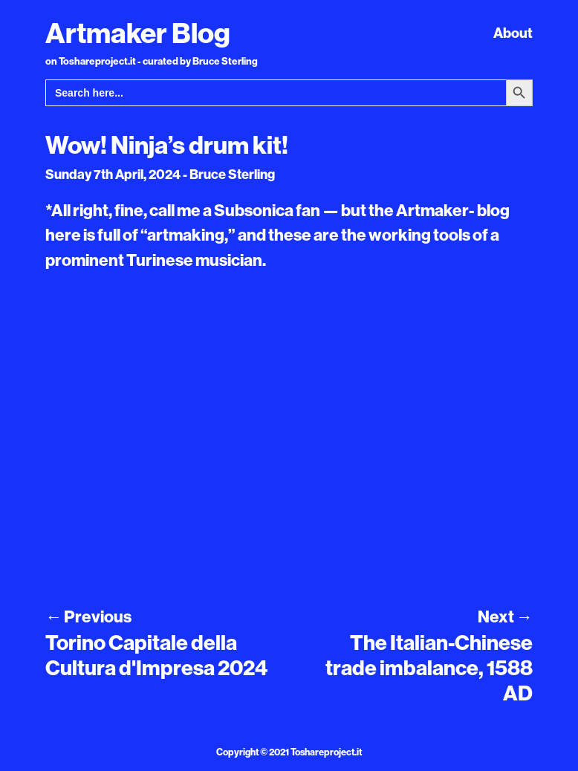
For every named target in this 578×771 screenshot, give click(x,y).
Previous (88, 616)
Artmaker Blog (137, 33)
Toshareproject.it (326, 752)
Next (505, 616)
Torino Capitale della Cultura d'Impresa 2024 (156, 654)
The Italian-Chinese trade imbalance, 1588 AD (429, 667)
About (513, 33)
